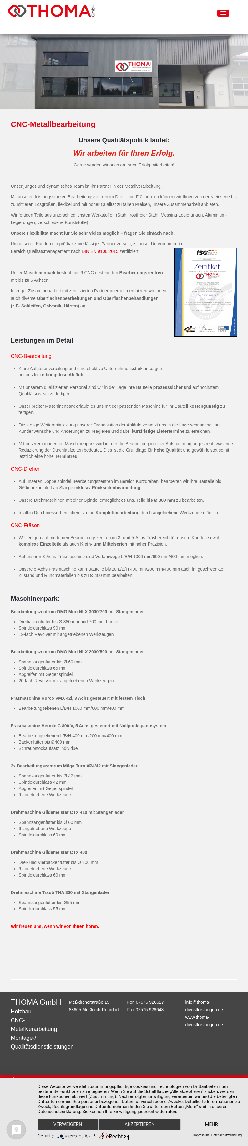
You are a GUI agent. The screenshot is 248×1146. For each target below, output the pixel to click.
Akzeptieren (139, 1124)
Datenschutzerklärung (226, 1135)
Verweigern (67, 1124)
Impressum (201, 1135)
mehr (211, 1124)
